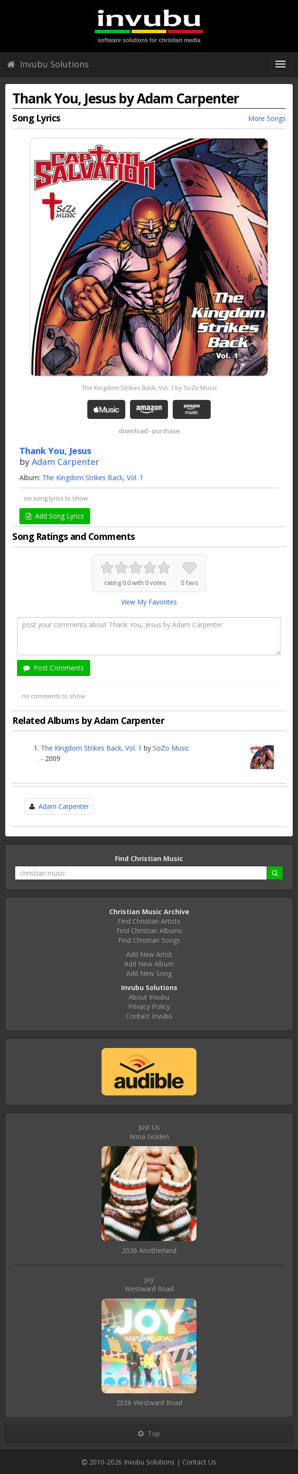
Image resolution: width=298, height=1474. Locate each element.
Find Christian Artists (149, 921)
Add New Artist (149, 954)
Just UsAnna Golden (149, 1131)
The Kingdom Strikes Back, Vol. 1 (92, 477)
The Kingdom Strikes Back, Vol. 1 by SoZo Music (149, 387)
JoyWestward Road (149, 1284)
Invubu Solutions (48, 64)
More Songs (267, 118)
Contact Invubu (149, 1015)
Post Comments (53, 667)
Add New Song (149, 973)
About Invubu (149, 996)
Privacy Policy (149, 1006)
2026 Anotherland (149, 1250)
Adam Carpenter (65, 461)
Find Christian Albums (149, 930)
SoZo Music (171, 747)
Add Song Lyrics (55, 515)
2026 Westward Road (149, 1402)
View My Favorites (149, 601)
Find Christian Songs (149, 940)
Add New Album (149, 963)
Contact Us (199, 1461)
